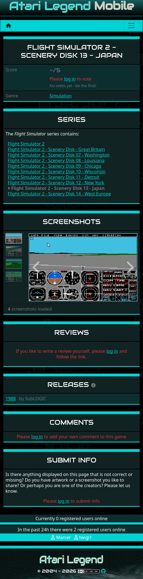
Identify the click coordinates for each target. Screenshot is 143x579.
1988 (11, 399)
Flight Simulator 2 (26, 144)
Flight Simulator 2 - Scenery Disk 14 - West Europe (59, 194)
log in (70, 79)
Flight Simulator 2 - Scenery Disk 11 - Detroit (53, 177)
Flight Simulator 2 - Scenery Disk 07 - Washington (59, 155)
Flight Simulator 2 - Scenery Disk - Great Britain (56, 149)
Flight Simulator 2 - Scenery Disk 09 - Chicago (54, 166)
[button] (37, 267)
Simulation (61, 96)
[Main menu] (131, 25)
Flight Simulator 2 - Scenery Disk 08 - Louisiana (56, 160)
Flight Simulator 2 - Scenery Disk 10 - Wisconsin (57, 171)
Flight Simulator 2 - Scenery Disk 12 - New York (56, 183)
